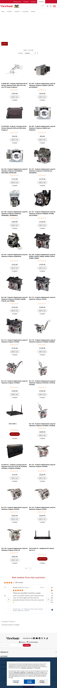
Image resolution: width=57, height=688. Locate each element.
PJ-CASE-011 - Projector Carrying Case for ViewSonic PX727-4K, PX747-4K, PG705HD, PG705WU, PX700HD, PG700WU (14, 466)
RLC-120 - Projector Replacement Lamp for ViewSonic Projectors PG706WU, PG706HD (42, 424)
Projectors (17, 11)
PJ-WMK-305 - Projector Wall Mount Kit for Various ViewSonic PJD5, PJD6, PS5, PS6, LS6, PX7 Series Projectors (14, 85)
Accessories (25, 11)
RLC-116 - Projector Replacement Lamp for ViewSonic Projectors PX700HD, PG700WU (42, 341)
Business (33, 1)
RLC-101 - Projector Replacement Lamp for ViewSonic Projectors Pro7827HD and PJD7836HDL (42, 171)
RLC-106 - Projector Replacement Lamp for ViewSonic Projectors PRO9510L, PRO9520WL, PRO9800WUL (14, 213)
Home (3, 11)
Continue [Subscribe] (26, 645)
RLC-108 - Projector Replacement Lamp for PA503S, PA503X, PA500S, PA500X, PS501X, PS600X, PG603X (42, 256)
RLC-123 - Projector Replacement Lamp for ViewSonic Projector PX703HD (42, 465)
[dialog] (28, 672)
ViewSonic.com (17, 1)
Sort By (20, 53)
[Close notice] (47, 663)
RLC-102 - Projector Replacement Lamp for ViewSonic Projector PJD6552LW (14, 255)
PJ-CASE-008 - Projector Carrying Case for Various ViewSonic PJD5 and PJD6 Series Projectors (14, 128)
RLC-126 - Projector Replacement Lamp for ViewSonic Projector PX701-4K (14, 549)
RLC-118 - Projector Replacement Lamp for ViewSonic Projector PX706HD (14, 382)
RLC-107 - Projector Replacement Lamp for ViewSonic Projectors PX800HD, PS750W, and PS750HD (42, 213)
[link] (29, 609)
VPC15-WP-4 (12, 424)
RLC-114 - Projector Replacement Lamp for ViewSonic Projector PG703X (42, 298)
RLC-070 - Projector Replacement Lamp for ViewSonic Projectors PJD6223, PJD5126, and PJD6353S (42, 85)
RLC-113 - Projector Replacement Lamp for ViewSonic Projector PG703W (14, 341)
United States (32, 642)
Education (26, 1)
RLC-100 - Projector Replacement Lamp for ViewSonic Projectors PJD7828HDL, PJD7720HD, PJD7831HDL (14, 171)
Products (9, 11)
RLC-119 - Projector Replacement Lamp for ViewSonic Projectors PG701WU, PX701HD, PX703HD (42, 382)
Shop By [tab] (4, 44)
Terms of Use (37, 668)
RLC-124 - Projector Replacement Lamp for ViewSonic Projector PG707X (42, 508)
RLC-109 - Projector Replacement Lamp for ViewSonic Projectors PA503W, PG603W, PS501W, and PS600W (14, 299)
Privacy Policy (24, 668)
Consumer (41, 1)
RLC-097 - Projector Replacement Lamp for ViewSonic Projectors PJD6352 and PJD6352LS (42, 128)
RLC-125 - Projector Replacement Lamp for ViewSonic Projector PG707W (14, 508)
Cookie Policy (29, 668)
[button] (14, 100)
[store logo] (21, 6)
